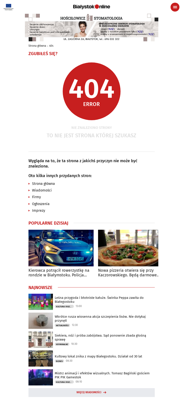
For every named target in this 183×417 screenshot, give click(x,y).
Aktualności (62, 325)
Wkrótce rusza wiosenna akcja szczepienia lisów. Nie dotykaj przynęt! (100, 319)
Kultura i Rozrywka (65, 306)
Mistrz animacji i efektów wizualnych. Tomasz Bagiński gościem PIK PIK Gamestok (102, 375)
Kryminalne (62, 344)
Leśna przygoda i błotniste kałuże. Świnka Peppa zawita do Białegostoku (99, 300)
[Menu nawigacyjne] (175, 7)
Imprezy (38, 210)
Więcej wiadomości (88, 392)
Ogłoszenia (41, 204)
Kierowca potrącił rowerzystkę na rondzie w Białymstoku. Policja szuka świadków (58, 273)
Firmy (36, 197)
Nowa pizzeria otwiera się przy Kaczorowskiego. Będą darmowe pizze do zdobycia (127, 273)
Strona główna (37, 45)
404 (51, 45)
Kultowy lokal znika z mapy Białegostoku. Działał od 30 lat (98, 356)
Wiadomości (42, 190)
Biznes (59, 361)
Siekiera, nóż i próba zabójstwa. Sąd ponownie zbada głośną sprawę (100, 337)
